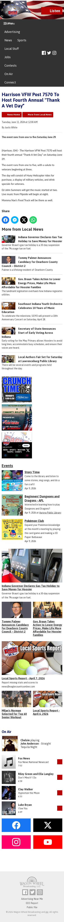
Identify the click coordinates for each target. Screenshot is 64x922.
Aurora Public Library (50, 512)
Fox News (24, 758)
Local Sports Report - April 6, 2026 (46, 712)
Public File (32, 907)
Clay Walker (25, 789)
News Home (13, 114)
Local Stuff (11, 48)
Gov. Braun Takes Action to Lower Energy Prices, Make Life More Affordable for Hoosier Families (31, 283)
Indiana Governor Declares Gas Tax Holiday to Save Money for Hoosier (31, 587)
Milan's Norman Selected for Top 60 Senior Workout (14, 714)
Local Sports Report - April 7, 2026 (23, 678)
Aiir (46, 912)
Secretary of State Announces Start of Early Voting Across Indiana (29, 332)
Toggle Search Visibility (60, 53)
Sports (21, 40)
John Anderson (29, 743)
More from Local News (40, 114)
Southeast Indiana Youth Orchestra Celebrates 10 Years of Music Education (32, 308)
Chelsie (25, 740)
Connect (10, 82)
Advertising (12, 32)
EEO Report (32, 903)
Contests (10, 65)
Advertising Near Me (32, 899)
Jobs (7, 57)
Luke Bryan (25, 804)
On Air (8, 74)
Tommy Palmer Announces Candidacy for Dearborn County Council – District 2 (30, 261)
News (8, 40)
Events (7, 465)
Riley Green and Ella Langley (36, 773)
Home (8, 23)
